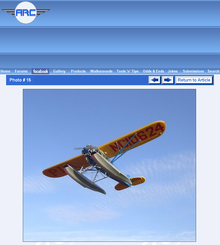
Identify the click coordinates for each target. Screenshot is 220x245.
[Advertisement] (136, 34)
